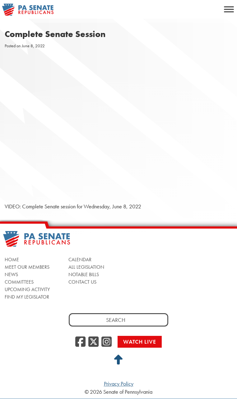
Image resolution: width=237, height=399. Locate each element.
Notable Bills (83, 274)
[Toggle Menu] (229, 9)
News (11, 274)
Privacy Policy (118, 383)
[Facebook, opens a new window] (80, 342)
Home (12, 259)
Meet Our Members (27, 267)
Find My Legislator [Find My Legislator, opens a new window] (27, 297)
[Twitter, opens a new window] (93, 342)
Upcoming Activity (27, 289)
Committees (19, 282)
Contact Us (82, 282)
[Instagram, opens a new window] (106, 342)
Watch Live (139, 341)
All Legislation (86, 267)
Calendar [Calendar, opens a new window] (79, 259)
